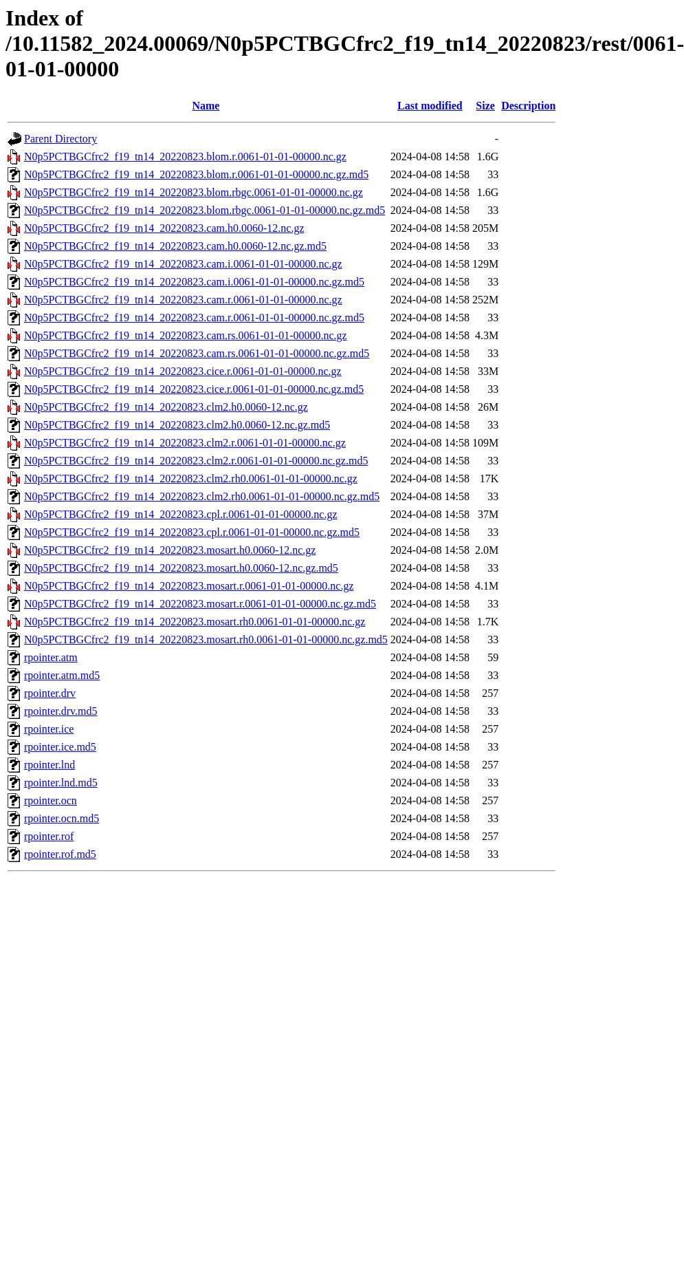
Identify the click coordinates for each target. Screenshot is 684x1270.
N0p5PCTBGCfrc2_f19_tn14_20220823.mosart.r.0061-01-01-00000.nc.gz (189, 586)
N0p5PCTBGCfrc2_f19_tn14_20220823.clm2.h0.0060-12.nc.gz (166, 407)
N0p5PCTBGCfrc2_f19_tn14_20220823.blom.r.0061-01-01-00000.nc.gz (185, 156)
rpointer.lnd (49, 765)
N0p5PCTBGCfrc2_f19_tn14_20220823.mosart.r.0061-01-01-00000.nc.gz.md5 (200, 604)
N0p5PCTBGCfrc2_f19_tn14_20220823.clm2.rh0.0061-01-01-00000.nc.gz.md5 (201, 496)
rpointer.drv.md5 (61, 711)
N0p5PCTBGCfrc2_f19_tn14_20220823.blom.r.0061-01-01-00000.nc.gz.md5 (196, 174)
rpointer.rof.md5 (60, 854)
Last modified (430, 105)
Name (205, 105)
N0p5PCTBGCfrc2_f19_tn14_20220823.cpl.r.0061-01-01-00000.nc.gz (181, 514)
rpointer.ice (49, 729)
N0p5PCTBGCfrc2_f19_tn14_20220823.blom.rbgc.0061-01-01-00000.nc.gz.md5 (204, 210)
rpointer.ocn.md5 (61, 818)
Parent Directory (60, 138)
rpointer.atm (51, 657)
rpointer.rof (49, 836)
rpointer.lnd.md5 (61, 782)
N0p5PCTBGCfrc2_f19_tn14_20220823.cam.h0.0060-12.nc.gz (164, 228)
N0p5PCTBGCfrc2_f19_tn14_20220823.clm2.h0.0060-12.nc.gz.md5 (177, 425)
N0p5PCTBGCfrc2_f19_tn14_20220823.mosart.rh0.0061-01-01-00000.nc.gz (194, 621)
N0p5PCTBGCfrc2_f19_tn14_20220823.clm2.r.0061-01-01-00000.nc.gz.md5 (196, 460)
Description (528, 105)
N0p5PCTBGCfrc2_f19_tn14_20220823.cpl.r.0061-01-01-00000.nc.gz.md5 (192, 532)
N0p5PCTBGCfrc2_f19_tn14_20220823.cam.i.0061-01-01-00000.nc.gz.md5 (194, 282)
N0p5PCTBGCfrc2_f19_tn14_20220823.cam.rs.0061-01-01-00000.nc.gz (185, 335)
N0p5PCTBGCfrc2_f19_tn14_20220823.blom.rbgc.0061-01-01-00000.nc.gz (193, 192)
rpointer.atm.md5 (62, 675)
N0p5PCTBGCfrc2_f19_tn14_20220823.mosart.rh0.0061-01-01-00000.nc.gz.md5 (206, 639)
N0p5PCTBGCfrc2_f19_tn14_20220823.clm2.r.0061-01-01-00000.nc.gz (185, 443)
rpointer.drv (50, 693)
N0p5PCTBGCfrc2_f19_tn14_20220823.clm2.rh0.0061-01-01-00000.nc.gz (190, 478)
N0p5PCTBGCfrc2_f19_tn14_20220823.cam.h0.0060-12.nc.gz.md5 (175, 246)
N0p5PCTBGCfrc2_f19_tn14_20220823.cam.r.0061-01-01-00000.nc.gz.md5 (194, 317)
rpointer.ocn (50, 800)
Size (485, 105)
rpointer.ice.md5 (60, 747)
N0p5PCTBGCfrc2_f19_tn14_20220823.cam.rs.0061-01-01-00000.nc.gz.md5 (196, 353)
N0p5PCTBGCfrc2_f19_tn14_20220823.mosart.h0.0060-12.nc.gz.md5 (181, 568)
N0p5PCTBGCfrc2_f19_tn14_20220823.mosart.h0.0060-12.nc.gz (170, 550)
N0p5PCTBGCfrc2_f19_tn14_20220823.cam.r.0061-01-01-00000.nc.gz (183, 299)
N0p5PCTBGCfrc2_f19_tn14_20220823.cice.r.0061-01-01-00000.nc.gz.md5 (194, 389)
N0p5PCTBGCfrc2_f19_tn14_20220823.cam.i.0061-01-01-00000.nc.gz (183, 264)
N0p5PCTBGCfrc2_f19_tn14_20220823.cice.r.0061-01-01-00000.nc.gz (183, 371)
